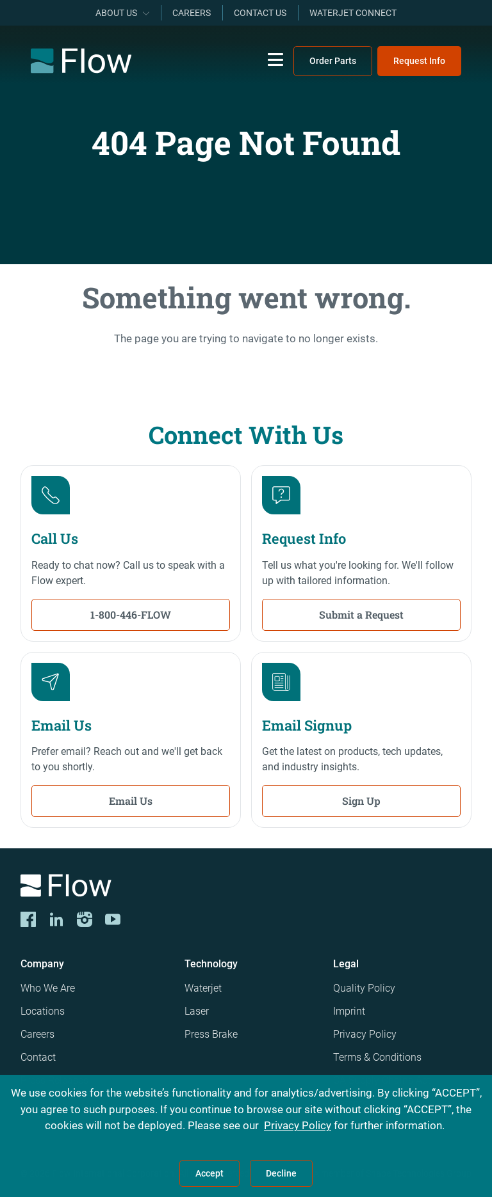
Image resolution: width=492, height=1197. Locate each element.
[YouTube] (112, 919)
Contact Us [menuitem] (260, 13)
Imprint (349, 1011)
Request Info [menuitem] (419, 61)
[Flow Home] (81, 61)
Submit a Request (361, 614)
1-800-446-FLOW (130, 614)
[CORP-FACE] (28, 919)
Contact (38, 1057)
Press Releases (54, 1080)
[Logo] (246, 887)
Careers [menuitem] (191, 13)
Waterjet (203, 988)
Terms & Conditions (377, 1057)
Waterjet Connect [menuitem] (353, 13)
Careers (37, 1034)
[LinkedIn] (56, 919)
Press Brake (211, 1034)
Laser (196, 1011)
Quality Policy (364, 988)
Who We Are (47, 988)
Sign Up (361, 800)
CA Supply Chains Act (381, 1080)
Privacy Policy (365, 1034)
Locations (42, 1011)
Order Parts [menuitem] (332, 61)
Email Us (130, 800)
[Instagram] (84, 919)
